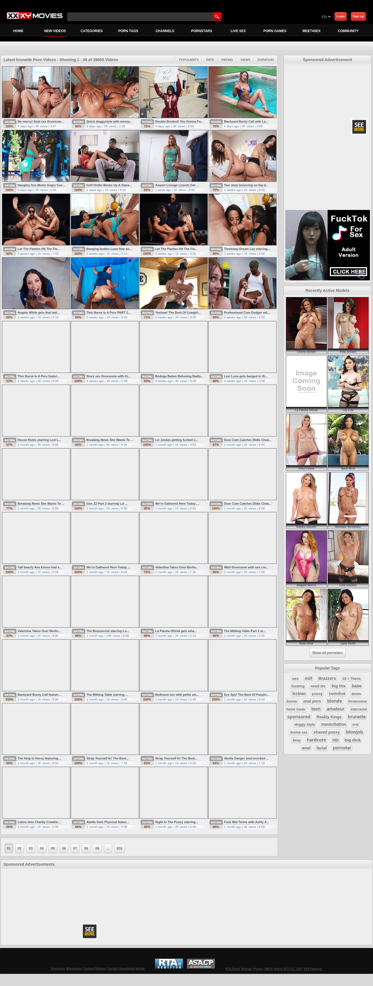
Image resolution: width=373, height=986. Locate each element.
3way (296, 740)
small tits (318, 686)
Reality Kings (329, 717)
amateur (335, 708)
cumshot (337, 693)
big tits (338, 685)
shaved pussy (327, 732)
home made (295, 709)
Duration (266, 59)
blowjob (354, 732)
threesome (357, 701)
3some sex (298, 732)
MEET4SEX (312, 31)
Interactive (58, 968)
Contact (112, 968)
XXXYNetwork (313, 969)
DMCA (268, 969)
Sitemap (246, 969)
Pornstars (201, 31)
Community (348, 31)
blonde (334, 701)
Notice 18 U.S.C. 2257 (288, 969)
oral (355, 724)
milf (308, 678)
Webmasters (74, 968)
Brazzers (327, 678)
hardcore (316, 739)
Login (340, 16)
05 (53, 848)
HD (335, 739)
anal (306, 747)
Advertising (126, 968)
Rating (227, 59)
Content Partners (95, 968)
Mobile (140, 968)
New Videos (55, 32)
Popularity (189, 59)
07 (75, 848)
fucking (298, 686)
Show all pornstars (327, 653)
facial (322, 748)
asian (356, 694)
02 (19, 848)
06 (64, 848)
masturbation (333, 724)
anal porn (312, 701)
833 (119, 848)
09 (97, 848)
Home (18, 31)
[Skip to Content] (255, 17)
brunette (357, 716)
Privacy (258, 969)
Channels (165, 31)
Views (245, 59)
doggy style (305, 724)
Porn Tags (128, 31)
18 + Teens (351, 678)
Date (210, 59)
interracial (358, 709)
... (108, 848)
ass (295, 678)
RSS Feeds (232, 969)
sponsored (298, 716)
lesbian (299, 693)
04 (42, 848)
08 (86, 848)
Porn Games (274, 31)
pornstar (342, 747)
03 (30, 848)
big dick (353, 739)
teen (316, 708)
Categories (92, 31)
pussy (317, 694)
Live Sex (238, 31)
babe (356, 685)
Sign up (358, 16)
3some (291, 701)
